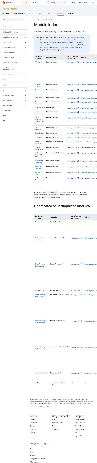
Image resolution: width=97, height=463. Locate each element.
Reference (51, 19)
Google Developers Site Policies (42, 403)
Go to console (83, 2)
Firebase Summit (57, 423)
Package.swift (72, 62)
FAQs (76, 432)
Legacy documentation (82, 436)
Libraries (32, 429)
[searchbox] (13, 19)
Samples (71, 13)
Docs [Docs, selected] (23, 2)
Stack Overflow (80, 423)
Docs (43, 19)
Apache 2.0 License (77, 401)
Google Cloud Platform (37, 459)
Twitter (54, 426)
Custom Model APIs (40, 155)
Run (49, 13)
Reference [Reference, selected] (60, 13)
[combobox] (56, 2)
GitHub (32, 432)
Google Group (79, 426)
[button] (12, 32)
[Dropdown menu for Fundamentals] (25, 13)
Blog (73, 2)
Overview (5, 13)
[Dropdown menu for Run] (52, 13)
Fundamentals (18, 13)
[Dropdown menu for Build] (43, 13)
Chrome (32, 452)
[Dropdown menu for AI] (33, 13)
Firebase (36, 19)
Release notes (79, 429)
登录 (93, 2)
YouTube (55, 429)
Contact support (80, 419)
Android (32, 449)
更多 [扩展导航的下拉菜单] (32, 2)
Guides (32, 419)
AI (30, 13)
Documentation (10, 9)
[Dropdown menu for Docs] (27, 2)
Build (39, 13)
